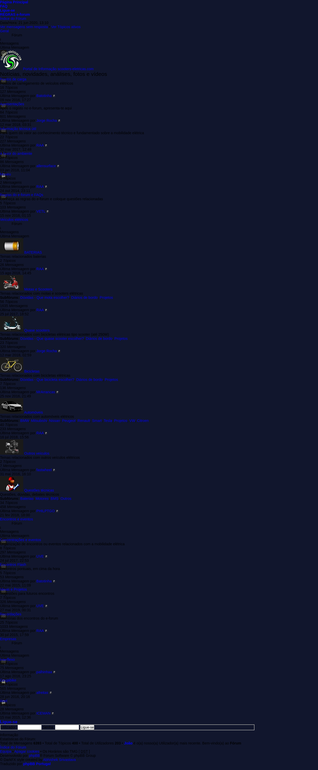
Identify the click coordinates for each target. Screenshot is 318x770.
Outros (65, 498)
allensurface (46, 166)
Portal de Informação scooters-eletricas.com (58, 69)
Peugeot (68, 421)
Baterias (27, 498)
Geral (4, 31)
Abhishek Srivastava (59, 760)
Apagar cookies (27, 751)
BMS (54, 498)
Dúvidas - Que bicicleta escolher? (47, 380)
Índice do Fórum (13, 19)
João (128, 743)
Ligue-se (8, 721)
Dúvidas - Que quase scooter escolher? (52, 338)
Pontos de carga (13, 79)
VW (132, 421)
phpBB (34, 755)
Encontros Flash (13, 565)
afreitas (42, 693)
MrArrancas (45, 392)
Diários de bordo (84, 297)
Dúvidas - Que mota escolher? (44, 297)
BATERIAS (33, 252)
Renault (83, 421)
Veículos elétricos (14, 220)
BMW (24, 421)
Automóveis (33, 412)
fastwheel (44, 470)
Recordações (10, 614)
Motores (42, 498)
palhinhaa (44, 672)
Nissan (54, 421)
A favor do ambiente (16, 153)
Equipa (5, 751)
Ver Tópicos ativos (66, 27)
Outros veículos (36, 453)
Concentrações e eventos (20, 540)
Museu (5, 174)
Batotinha (44, 96)
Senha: (48, 727)
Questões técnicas (39, 490)
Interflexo (7, 659)
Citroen (143, 421)
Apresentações (12, 104)
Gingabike (8, 680)
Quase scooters (37, 330)
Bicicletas (32, 371)
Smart (97, 421)
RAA (40, 145)
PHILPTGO (45, 511)
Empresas (8, 639)
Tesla (108, 421)
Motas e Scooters (38, 289)
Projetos (106, 297)
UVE (40, 556)
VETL (40, 211)
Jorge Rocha (46, 120)
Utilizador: (9, 727)
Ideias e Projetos (13, 589)
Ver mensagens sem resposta (24, 27)
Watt (3, 701)
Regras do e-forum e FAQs (21, 195)
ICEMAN (43, 713)
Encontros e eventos (16, 519)
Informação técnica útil (18, 129)
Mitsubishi (39, 421)
